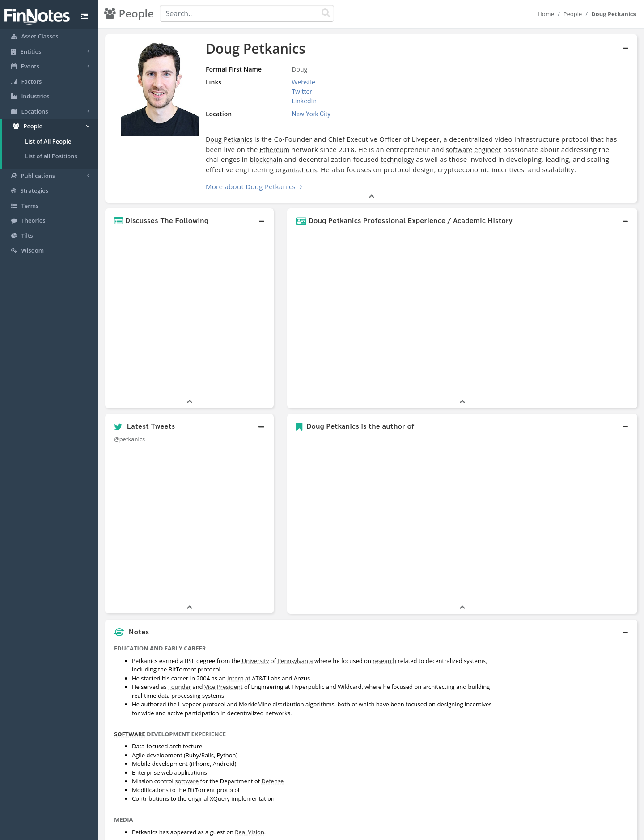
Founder (179, 687)
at (247, 678)
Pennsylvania (295, 661)
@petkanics (129, 439)
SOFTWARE (129, 734)
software (459, 149)
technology (397, 159)
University (255, 661)
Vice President (223, 687)
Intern (235, 678)
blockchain (266, 159)
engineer (488, 149)
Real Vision (249, 832)
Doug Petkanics (229, 139)
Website (303, 82)
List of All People (48, 141)
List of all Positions (51, 156)
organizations (296, 169)
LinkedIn (304, 101)
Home (546, 14)
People (573, 14)
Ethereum (275, 149)
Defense (273, 781)
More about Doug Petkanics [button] (251, 186)
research (384, 661)
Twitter (302, 91)
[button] (189, 220)
